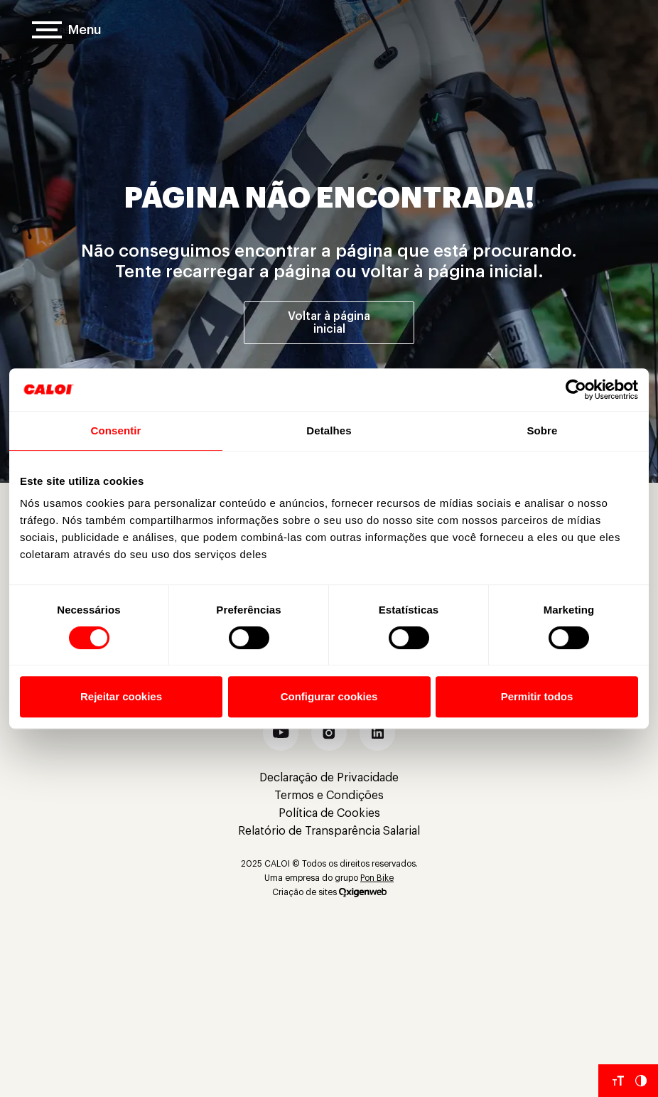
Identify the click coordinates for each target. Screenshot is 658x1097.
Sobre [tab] (542, 430)
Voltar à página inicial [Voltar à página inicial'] (329, 323)
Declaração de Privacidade (329, 777)
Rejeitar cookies (121, 696)
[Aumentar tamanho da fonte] (618, 1080)
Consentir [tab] (116, 430)
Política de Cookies (329, 813)
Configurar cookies (329, 696)
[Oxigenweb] (363, 892)
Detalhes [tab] (328, 430)
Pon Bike (377, 878)
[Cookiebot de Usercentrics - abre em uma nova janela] (576, 389)
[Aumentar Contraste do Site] (641, 1080)
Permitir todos (537, 696)
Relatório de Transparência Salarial (329, 831)
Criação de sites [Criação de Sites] (304, 892)
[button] (280, 733)
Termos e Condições (329, 795)
